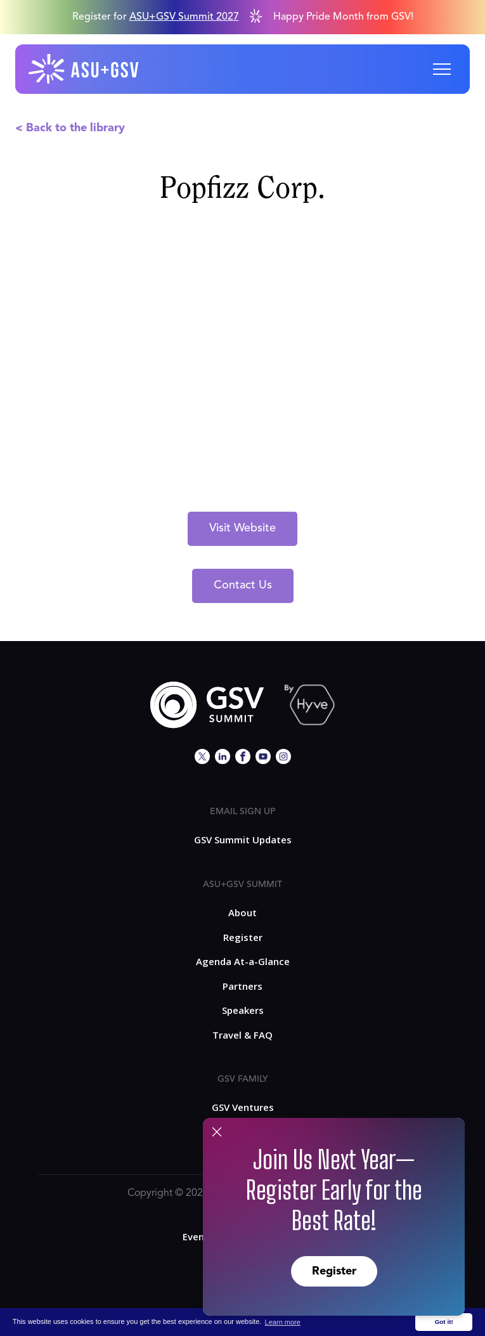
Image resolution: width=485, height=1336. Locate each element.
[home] (84, 69)
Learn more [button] (283, 1322)
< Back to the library (70, 128)
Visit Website (242, 528)
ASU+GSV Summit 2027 (184, 17)
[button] (442, 69)
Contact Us (243, 585)
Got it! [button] (444, 1321)
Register (334, 1271)
